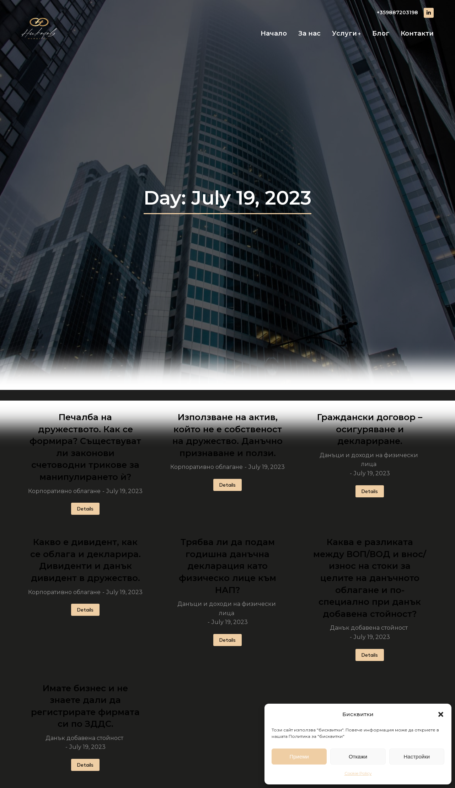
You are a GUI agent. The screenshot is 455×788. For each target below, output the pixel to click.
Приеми (299, 756)
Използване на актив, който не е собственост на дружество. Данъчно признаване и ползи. (227, 435)
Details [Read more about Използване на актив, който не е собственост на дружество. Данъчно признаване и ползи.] (227, 485)
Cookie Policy (358, 773)
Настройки (417, 756)
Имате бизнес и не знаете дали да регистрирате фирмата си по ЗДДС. (85, 706)
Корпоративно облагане (64, 491)
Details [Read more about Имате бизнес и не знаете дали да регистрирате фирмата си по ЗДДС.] (85, 765)
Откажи (358, 756)
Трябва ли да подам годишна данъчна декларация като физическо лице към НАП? (227, 566)
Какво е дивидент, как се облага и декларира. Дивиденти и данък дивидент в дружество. (85, 560)
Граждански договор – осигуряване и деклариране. (369, 429)
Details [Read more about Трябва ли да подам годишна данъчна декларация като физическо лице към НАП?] (227, 640)
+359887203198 (397, 12)
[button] (440, 714)
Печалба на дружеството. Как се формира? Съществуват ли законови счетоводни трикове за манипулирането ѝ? (85, 447)
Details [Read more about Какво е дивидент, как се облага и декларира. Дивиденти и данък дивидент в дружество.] (85, 610)
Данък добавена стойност (369, 627)
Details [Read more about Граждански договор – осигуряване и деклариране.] (370, 491)
